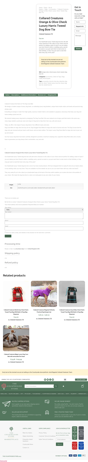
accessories (45, 81)
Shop (45, 7)
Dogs (46, 9)
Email (7, 226)
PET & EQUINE (28, 393)
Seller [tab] (7, 95)
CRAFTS (68, 393)
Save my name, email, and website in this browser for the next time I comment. (28, 232)
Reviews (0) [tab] (42, 95)
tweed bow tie (48, 85)
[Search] (56, 386)
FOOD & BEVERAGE (37, 393)
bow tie (51, 81)
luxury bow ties (56, 83)
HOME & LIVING (4, 393)
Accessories (52, 9)
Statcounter (3, 461)
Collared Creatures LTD (46, 34)
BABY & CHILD (61, 393)
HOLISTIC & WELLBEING (14, 393)
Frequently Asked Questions (27, 440)
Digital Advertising (28, 436)
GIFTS (22, 393)
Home (40, 7)
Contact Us (26, 447)
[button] (65, 379)
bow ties (56, 81)
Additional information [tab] (28, 95)
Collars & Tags (57, 76)
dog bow (61, 81)
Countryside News (28, 444)
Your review (8, 212)
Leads (40, 78)
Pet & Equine (46, 78)
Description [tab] (15, 95)
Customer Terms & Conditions (47, 436)
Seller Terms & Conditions (46, 439)
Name (7, 220)
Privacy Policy (43, 433)
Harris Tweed (47, 83)
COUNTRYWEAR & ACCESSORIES (49, 393)
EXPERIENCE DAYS (82, 393)
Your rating (8, 207)
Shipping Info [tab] (52, 95)
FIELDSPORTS (74, 393)
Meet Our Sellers (27, 433)
